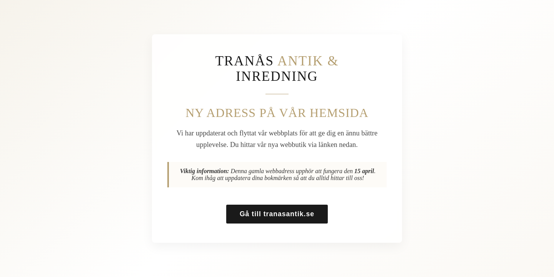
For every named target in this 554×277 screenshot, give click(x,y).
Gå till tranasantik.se (277, 214)
